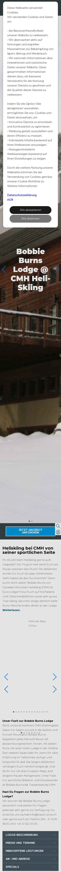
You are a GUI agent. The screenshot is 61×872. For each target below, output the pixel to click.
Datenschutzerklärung (22, 195)
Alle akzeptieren (30, 210)
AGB (10, 199)
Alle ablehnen (30, 218)
